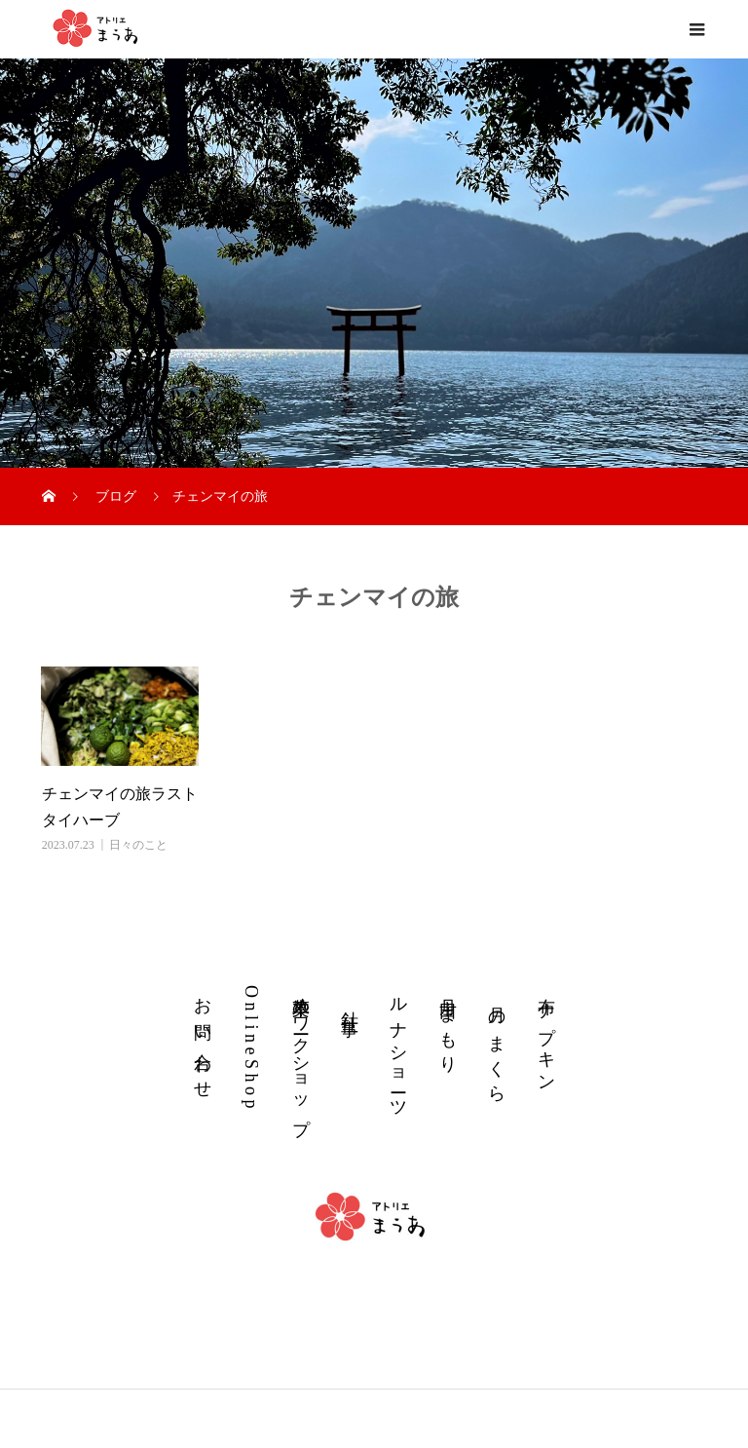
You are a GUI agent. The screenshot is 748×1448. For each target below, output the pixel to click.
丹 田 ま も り (448, 1024)
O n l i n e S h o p (251, 1047)
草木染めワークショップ (301, 1055)
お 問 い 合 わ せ (202, 1037)
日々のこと (138, 845)
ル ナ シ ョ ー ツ (398, 1047)
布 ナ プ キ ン (546, 1034)
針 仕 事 (349, 1002)
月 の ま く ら (496, 1047)
